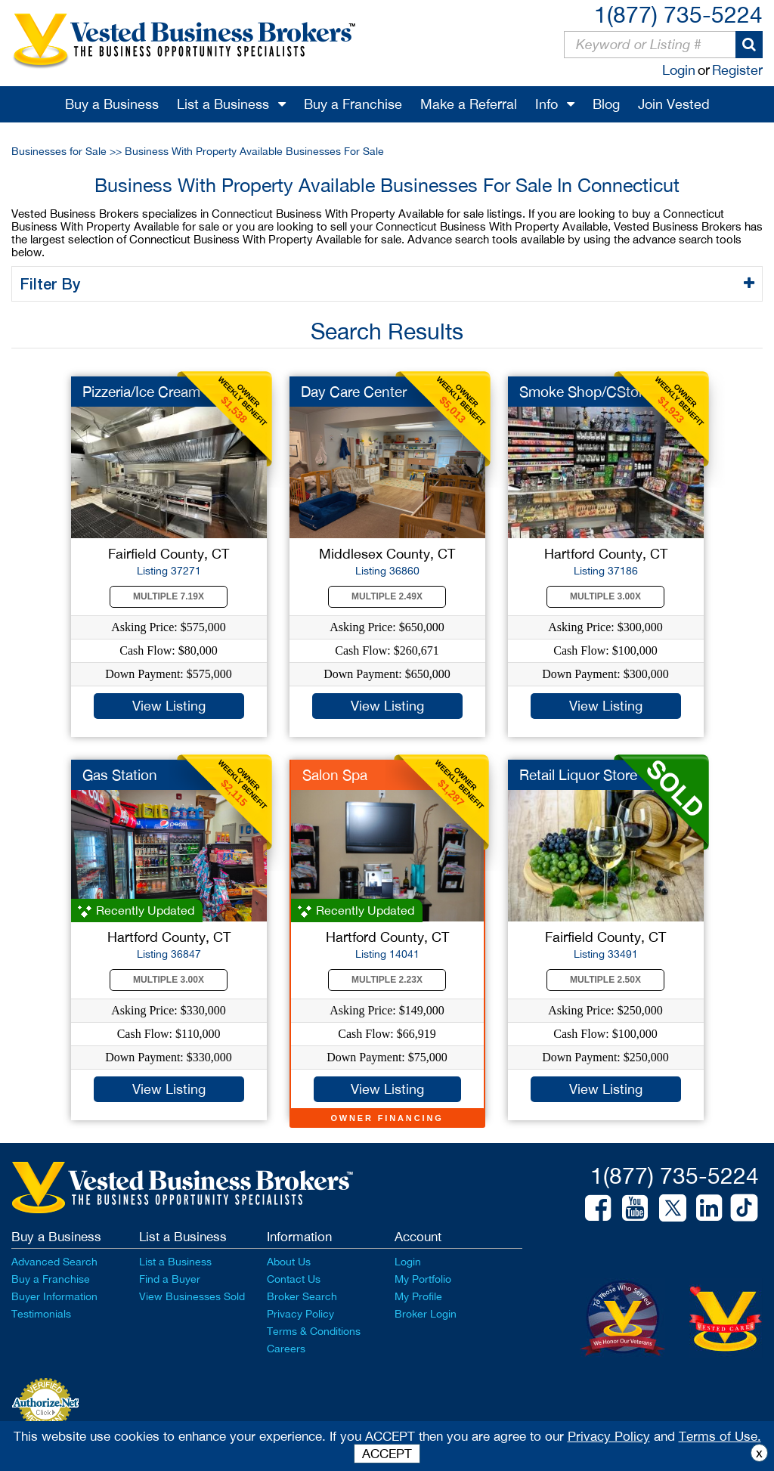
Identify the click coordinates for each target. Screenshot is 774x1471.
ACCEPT (387, 1453)
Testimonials (41, 1314)
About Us (289, 1262)
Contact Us (293, 1279)
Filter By (52, 283)
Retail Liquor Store (578, 774)
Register (737, 70)
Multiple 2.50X (605, 979)
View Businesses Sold (192, 1296)
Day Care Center (354, 391)
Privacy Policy (300, 1314)
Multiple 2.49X (387, 596)
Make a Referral (468, 104)
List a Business (223, 104)
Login (678, 70)
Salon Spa (334, 774)
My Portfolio (423, 1279)
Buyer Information (54, 1296)
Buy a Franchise (353, 104)
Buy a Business (112, 104)
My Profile (418, 1296)
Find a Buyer (169, 1279)
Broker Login (426, 1314)
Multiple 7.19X (168, 596)
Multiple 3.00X (605, 596)
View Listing (169, 706)
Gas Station (119, 774)
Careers (286, 1348)
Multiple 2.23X (387, 979)
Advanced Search (54, 1262)
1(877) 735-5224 (678, 14)
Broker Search (302, 1296)
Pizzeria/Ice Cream (141, 391)
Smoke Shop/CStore (585, 391)
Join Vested (674, 104)
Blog (606, 104)
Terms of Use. (720, 1436)
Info (546, 104)
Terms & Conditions (314, 1331)
